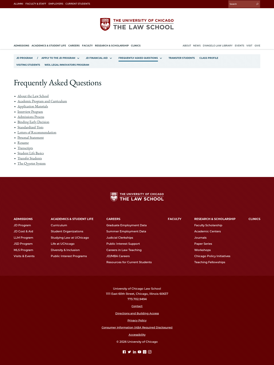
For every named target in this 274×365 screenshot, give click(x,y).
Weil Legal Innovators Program (67, 63)
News (197, 44)
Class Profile (208, 56)
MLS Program (25, 249)
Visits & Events (26, 255)
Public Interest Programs (70, 255)
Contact (137, 306)
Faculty (174, 219)
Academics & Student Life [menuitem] (49, 44)
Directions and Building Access (137, 313)
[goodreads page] (145, 352)
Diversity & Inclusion (67, 249)
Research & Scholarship (215, 219)
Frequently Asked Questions (138, 56)
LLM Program (25, 237)
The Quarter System (32, 163)
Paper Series (204, 243)
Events (239, 44)
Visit (249, 44)
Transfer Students (182, 56)
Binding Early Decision (34, 121)
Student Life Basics (31, 152)
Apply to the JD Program (58, 56)
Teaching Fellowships (211, 262)
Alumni (18, 3)
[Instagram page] (149, 352)
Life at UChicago (64, 243)
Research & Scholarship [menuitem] (112, 44)
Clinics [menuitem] (136, 44)
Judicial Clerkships (121, 237)
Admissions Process (31, 116)
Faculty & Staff (35, 3)
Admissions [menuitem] (21, 44)
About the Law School (34, 95)
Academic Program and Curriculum (43, 101)
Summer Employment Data (127, 231)
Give (257, 44)
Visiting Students (28, 63)
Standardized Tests (31, 126)
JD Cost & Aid (25, 231)
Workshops (204, 249)
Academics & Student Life (72, 219)
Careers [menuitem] (74, 44)
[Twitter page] (130, 352)
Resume (23, 142)
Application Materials (33, 106)
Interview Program (31, 111)
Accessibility (137, 334)
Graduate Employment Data (128, 225)
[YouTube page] (140, 352)
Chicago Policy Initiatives (214, 255)
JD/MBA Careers (119, 255)
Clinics (254, 219)
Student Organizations (69, 231)
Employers (56, 3)
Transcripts (25, 147)
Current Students (77, 3)
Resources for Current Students (130, 262)
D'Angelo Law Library (218, 44)
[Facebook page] (125, 352)
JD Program (24, 56)
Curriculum (60, 225)
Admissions (23, 219)
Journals (202, 237)
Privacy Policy (137, 320)
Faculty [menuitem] (87, 44)
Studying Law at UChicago (71, 237)
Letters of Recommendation (38, 132)
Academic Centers (209, 231)
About (187, 44)
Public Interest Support (124, 243)
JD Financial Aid (97, 56)
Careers (113, 219)
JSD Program (25, 243)
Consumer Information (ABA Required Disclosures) (137, 327)
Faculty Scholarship (209, 225)
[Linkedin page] (135, 352)
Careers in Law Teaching (125, 249)
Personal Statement (31, 137)
